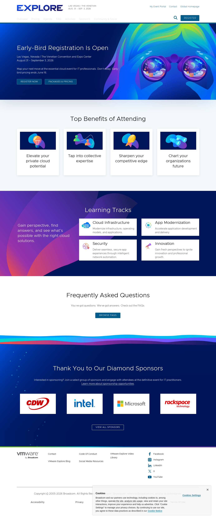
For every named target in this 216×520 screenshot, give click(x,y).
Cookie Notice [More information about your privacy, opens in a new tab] (155, 511)
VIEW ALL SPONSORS (108, 427)
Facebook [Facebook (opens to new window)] (156, 454)
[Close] (208, 490)
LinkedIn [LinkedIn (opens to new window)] (155, 465)
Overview (22, 19)
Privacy (79, 502)
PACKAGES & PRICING (61, 82)
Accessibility (37, 502)
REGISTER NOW (29, 82)
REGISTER (190, 18)
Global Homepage (189, 7)
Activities (70, 19)
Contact (173, 7)
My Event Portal (158, 7)
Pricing (35, 19)
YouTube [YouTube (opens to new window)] (155, 477)
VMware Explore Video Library (122, 456)
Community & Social (105, 19)
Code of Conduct (88, 454)
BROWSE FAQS (107, 315)
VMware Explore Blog (59, 461)
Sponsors (84, 19)
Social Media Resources (91, 461)
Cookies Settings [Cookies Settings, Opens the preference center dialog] (191, 495)
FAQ (58, 19)
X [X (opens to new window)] (151, 471)
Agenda (47, 19)
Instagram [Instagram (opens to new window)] (156, 460)
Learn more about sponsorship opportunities (107, 383)
